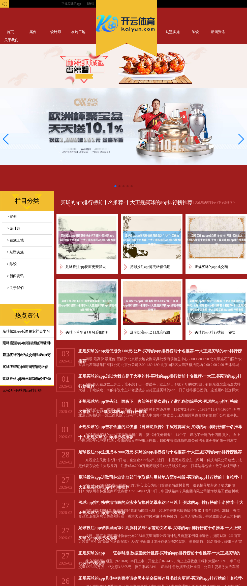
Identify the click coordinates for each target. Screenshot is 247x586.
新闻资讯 (218, 32)
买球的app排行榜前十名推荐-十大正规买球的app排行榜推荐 (193, 202)
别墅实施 (173, 32)
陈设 (195, 32)
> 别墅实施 (15, 252)
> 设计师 (13, 228)
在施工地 (78, 32)
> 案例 (12, 216)
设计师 (55, 32)
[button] (241, 139)
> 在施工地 (15, 240)
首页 (10, 32)
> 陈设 (12, 264)
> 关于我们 (15, 288)
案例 (33, 32)
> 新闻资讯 (15, 276)
